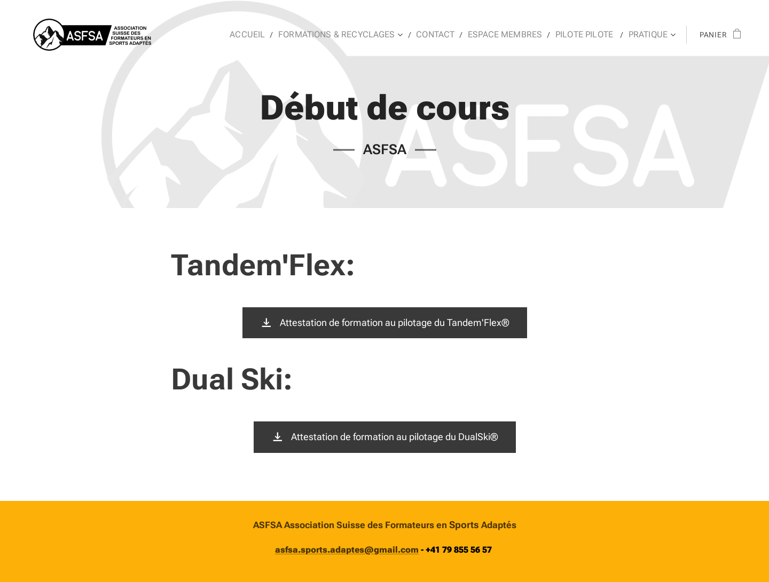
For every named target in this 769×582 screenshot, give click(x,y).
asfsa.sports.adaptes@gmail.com (347, 550)
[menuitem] (273, 34)
